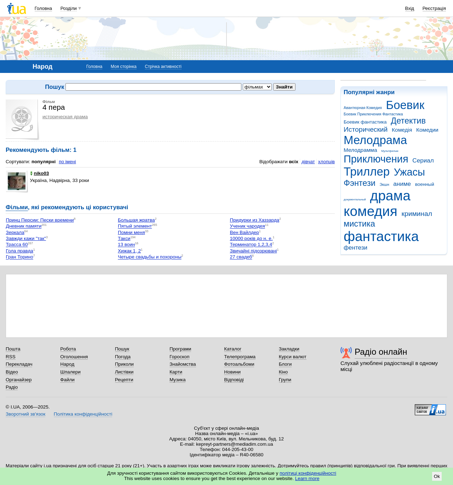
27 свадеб (241, 257)
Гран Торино (19, 257)
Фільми (17, 207)
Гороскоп (179, 356)
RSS (11, 356)
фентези (355, 247)
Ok (437, 476)
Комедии (427, 130)
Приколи (124, 364)
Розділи (69, 8)
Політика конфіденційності (83, 414)
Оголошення (74, 356)
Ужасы (409, 172)
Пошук (122, 349)
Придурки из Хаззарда (254, 220)
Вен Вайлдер (244, 232)
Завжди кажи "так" (26, 238)
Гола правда (19, 250)
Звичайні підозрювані (253, 250)
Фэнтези (359, 183)
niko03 (39, 173)
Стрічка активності (163, 66)
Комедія (402, 130)
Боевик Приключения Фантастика (373, 114)
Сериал (423, 160)
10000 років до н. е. (251, 238)
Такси (124, 238)
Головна (43, 8)
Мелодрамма (360, 150)
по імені (67, 161)
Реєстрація (434, 8)
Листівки (124, 372)
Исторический (366, 129)
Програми (180, 349)
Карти (176, 372)
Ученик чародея (247, 226)
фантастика (381, 236)
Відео (12, 372)
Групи (285, 379)
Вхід (409, 8)
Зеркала (15, 232)
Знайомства (183, 364)
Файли (67, 379)
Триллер (367, 171)
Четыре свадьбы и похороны (150, 257)
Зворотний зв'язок (25, 414)
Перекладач (19, 364)
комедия (370, 211)
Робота (68, 349)
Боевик (405, 105)
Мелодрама (375, 140)
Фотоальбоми (239, 364)
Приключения (376, 159)
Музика (177, 379)
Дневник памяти (24, 226)
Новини (232, 372)
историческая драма (65, 116)
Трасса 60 (17, 244)
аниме (402, 184)
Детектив (408, 120)
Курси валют (292, 356)
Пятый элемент (135, 226)
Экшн (384, 184)
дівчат (308, 161)
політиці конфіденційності (308, 473)
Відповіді (234, 379)
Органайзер (18, 379)
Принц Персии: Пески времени (40, 220)
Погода (123, 356)
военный (424, 184)
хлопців (326, 161)
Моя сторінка (124, 66)
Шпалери (70, 372)
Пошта (13, 349)
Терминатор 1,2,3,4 (251, 244)
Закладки (289, 349)
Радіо (12, 387)
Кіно (283, 372)
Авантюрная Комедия (363, 107)
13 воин (126, 244)
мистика (359, 223)
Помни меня (131, 232)
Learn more (307, 478)
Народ (67, 364)
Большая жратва (136, 220)
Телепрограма (240, 356)
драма (390, 195)
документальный (355, 199)
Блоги (285, 364)
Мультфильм (389, 151)
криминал (417, 213)
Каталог (232, 349)
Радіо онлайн (381, 351)
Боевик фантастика (365, 122)
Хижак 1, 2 (129, 250)
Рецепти (124, 379)
